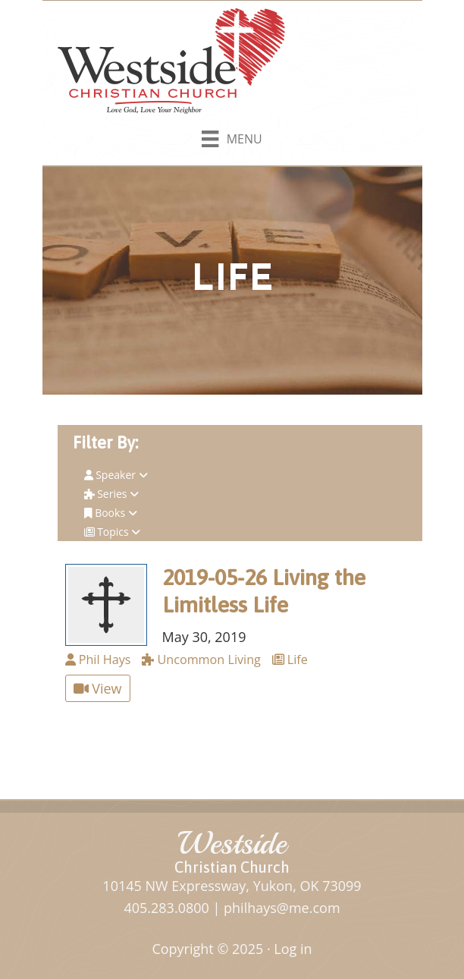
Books (110, 512)
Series (112, 493)
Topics (112, 531)
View (98, 688)
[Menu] (231, 136)
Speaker (116, 474)
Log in (293, 949)
